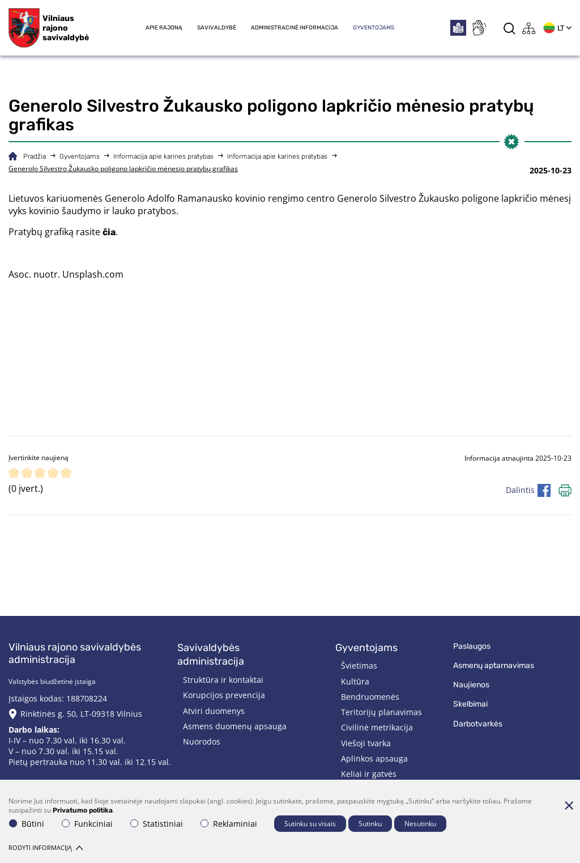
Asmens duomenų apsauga (235, 726)
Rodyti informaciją (45, 847)
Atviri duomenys (214, 710)
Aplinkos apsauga (374, 758)
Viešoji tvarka (366, 743)
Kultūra (355, 681)
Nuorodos (201, 741)
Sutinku (370, 823)
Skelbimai (470, 704)
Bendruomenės (370, 696)
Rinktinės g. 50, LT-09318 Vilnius (81, 713)
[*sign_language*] (479, 28)
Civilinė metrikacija (377, 727)
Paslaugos (472, 646)
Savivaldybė (216, 27)
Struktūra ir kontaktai (223, 679)
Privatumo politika (83, 810)
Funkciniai (87, 823)
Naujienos (471, 685)
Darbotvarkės (477, 724)
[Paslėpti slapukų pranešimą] (568, 805)
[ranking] (66, 474)
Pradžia (34, 156)
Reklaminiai (229, 823)
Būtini (26, 823)
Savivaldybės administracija (210, 654)
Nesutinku (420, 823)
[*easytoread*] (458, 28)
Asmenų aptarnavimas (493, 665)
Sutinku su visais (310, 823)
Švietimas (359, 665)
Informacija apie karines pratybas (163, 156)
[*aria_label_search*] (509, 28)
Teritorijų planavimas (381, 712)
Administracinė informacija (294, 27)
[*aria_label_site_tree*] (529, 28)
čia (109, 232)
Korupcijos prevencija (224, 695)
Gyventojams (373, 27)
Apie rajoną (164, 27)
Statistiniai (156, 823)
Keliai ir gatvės (368, 773)
